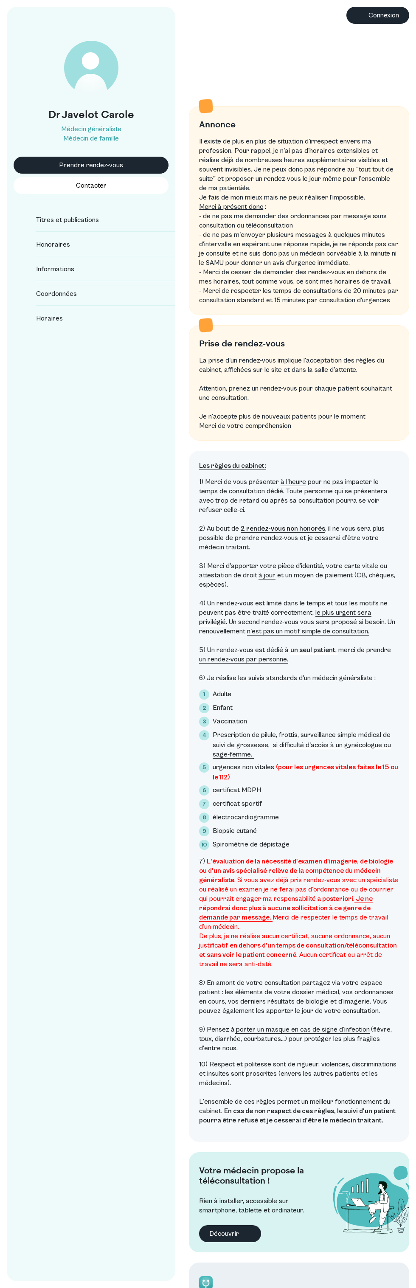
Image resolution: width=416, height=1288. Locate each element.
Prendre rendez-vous (75, 165)
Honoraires (45, 244)
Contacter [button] (74, 185)
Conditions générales (362, 1228)
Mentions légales (356, 1252)
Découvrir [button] (197, 1144)
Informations (47, 269)
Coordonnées (49, 294)
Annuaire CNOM (355, 1263)
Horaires (42, 318)
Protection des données (366, 1240)
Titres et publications (60, 220)
